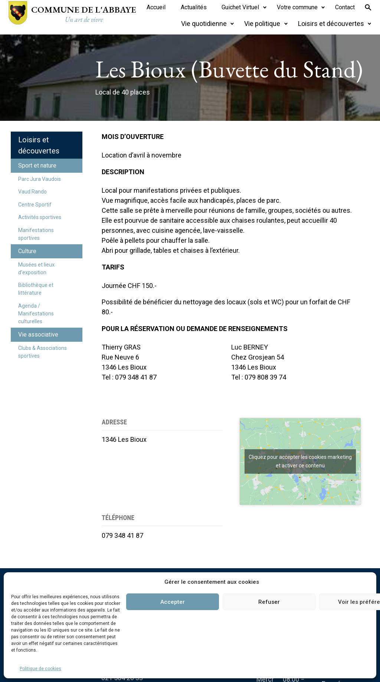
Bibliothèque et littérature (35, 289)
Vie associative (38, 334)
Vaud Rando (32, 192)
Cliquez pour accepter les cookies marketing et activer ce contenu (300, 461)
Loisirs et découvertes (38, 145)
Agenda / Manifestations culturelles (36, 313)
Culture (27, 251)
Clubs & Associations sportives (42, 352)
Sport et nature (37, 165)
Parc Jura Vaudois (39, 179)
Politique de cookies (40, 668)
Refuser (269, 602)
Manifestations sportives (36, 234)
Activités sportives (39, 217)
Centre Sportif (35, 205)
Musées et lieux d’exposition (36, 268)
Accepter (172, 602)
